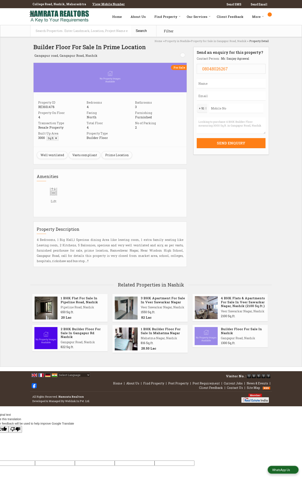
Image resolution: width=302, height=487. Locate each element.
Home (117, 17)
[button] (108, 4)
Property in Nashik (177, 41)
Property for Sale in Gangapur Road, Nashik (218, 41)
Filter (169, 31)
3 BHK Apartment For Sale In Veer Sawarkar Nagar (163, 300)
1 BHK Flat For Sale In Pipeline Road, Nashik (79, 300)
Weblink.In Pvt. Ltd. (77, 401)
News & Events (257, 383)
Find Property (167, 17)
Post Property (178, 383)
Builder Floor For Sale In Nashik (241, 331)
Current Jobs (233, 383)
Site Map (253, 388)
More (258, 17)
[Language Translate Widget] (74, 375)
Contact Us (235, 388)
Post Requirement (206, 383)
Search (141, 31)
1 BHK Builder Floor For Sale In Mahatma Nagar (161, 331)
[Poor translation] (15, 429)
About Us (138, 17)
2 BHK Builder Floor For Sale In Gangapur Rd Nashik (81, 333)
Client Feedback (230, 17)
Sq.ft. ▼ (52, 138)
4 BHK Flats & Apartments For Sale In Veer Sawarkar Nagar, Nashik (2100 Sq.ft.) (243, 302)
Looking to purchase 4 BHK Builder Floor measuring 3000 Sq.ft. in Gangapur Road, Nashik (231, 125)
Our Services (199, 17)
